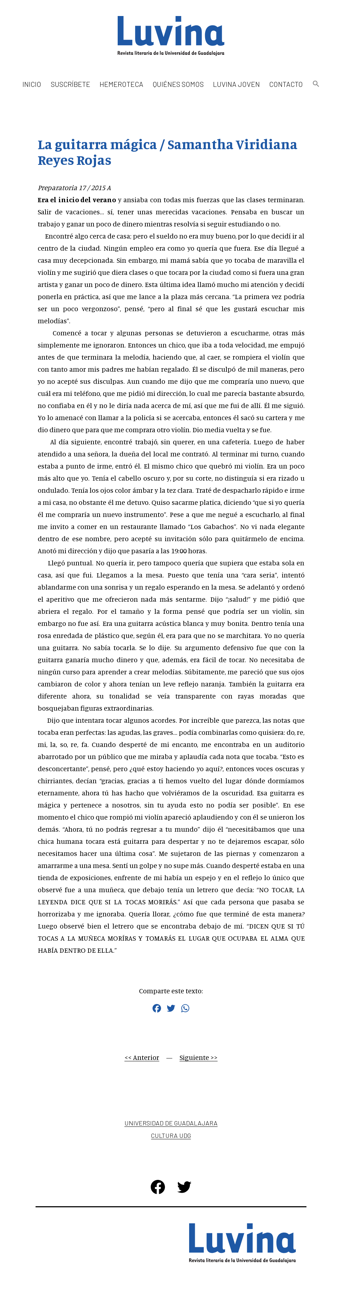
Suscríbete (70, 84)
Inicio (31, 84)
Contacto (286, 84)
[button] (316, 84)
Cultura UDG (171, 1135)
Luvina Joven (236, 84)
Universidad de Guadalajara (171, 1123)
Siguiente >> (199, 1057)
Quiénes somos (178, 84)
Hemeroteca (121, 84)
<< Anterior (141, 1057)
